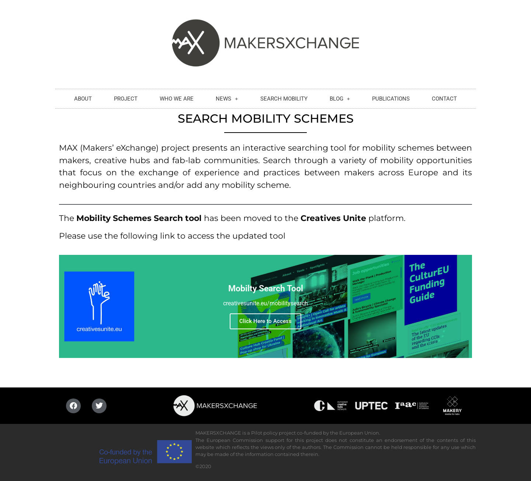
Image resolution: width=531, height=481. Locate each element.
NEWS (227, 97)
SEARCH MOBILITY (284, 97)
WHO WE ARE (177, 97)
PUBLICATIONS (391, 97)
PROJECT (126, 97)
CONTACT (444, 97)
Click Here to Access (265, 321)
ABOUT (83, 97)
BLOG (340, 97)
